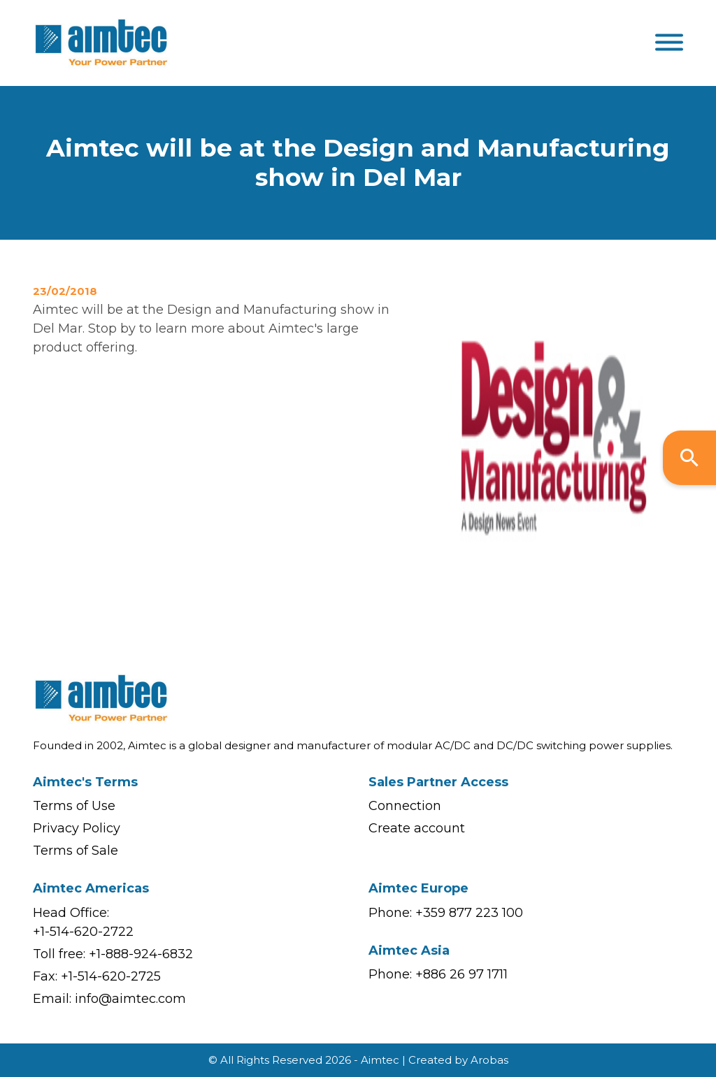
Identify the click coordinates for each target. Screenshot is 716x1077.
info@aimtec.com (130, 998)
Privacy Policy (76, 828)
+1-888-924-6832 (141, 954)
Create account (416, 828)
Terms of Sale (75, 850)
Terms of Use (74, 806)
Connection (404, 806)
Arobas (489, 1060)
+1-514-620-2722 (83, 931)
